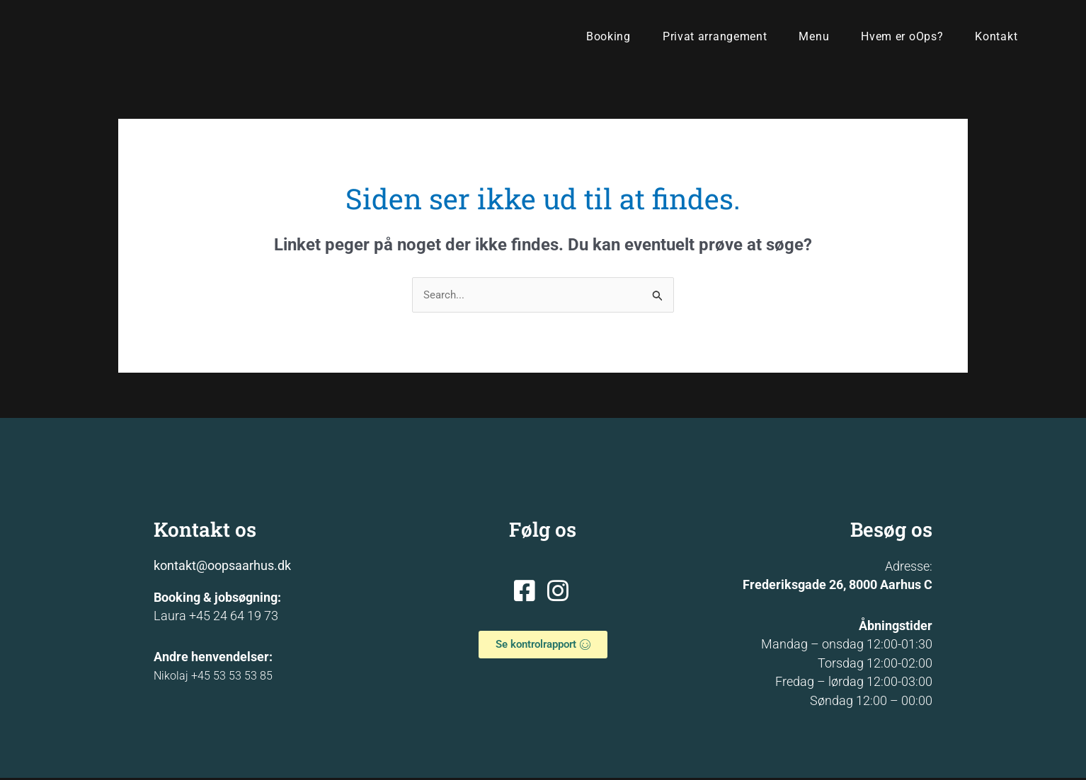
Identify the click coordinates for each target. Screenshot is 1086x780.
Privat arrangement (715, 36)
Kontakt (996, 36)
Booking (608, 36)
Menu (814, 36)
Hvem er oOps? (902, 36)
